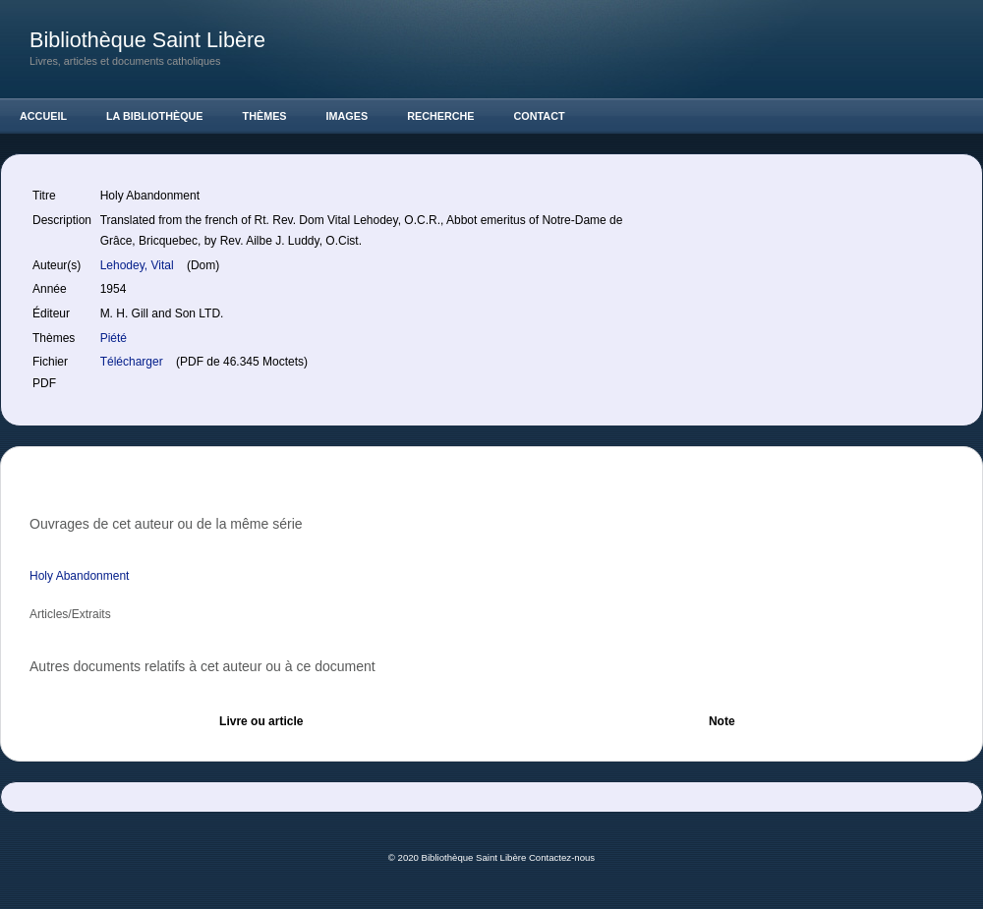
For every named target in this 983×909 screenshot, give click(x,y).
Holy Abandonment (79, 576)
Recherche (440, 116)
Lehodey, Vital (138, 265)
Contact (539, 116)
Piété (113, 338)
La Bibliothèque (154, 116)
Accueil (43, 116)
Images (347, 116)
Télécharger (133, 362)
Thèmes (265, 116)
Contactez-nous (562, 857)
